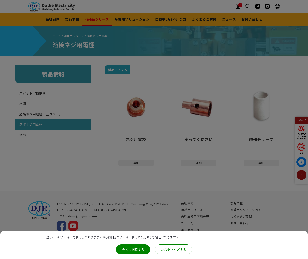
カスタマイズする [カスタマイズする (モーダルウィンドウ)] (173, 249)
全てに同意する (133, 249)
